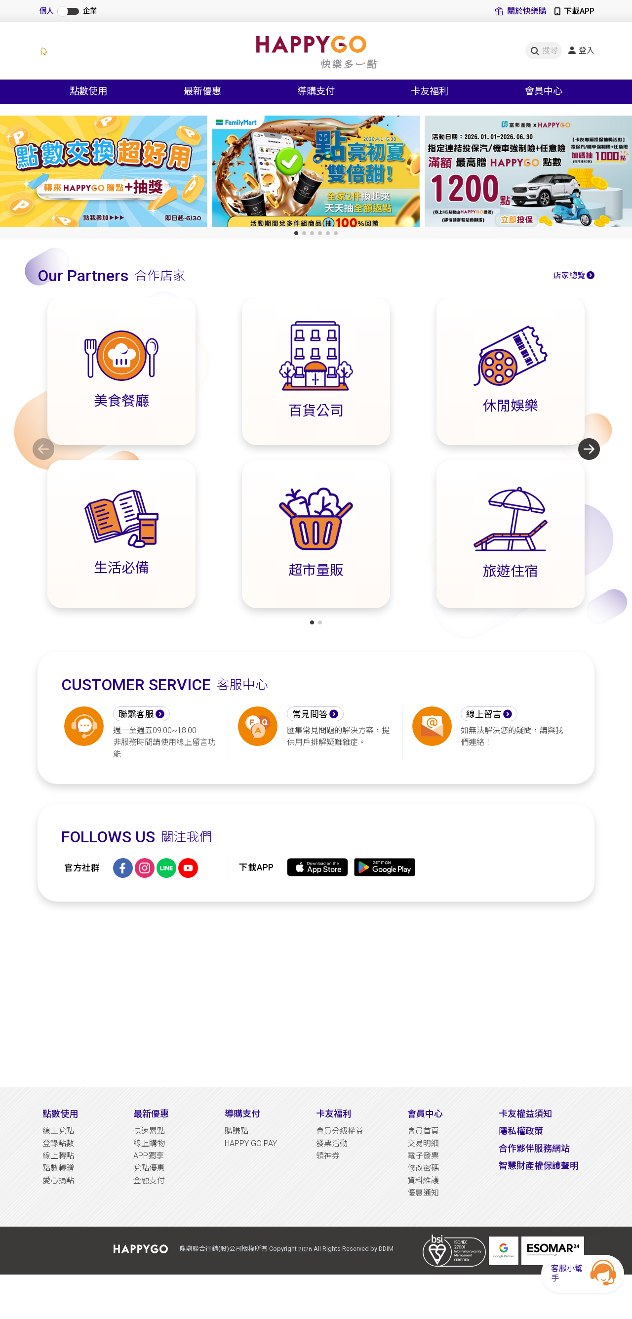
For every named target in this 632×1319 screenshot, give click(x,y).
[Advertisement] (316, 994)
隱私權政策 (521, 1131)
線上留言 (484, 714)
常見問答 (310, 714)
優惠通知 (423, 1192)
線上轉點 (58, 1155)
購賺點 (236, 1131)
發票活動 (332, 1143)
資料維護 (423, 1180)
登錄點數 (58, 1143)
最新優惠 (151, 1114)
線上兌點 (58, 1131)
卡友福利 (334, 1114)
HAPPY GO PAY (251, 1143)
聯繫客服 (136, 714)
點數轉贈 (58, 1168)
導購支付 (242, 1114)
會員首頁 (423, 1131)
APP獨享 (148, 1155)
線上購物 (149, 1143)
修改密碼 (423, 1168)
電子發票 (423, 1155)
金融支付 (149, 1180)
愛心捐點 (58, 1180)
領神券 (328, 1155)
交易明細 (423, 1143)
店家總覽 (569, 275)
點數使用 (60, 1114)
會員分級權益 (339, 1131)
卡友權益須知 (525, 1114)
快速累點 (149, 1131)
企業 (90, 11)
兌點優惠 (149, 1168)
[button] (296, 233)
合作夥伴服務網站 (534, 1148)
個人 (46, 11)
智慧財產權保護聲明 (539, 1165)
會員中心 (425, 1114)
